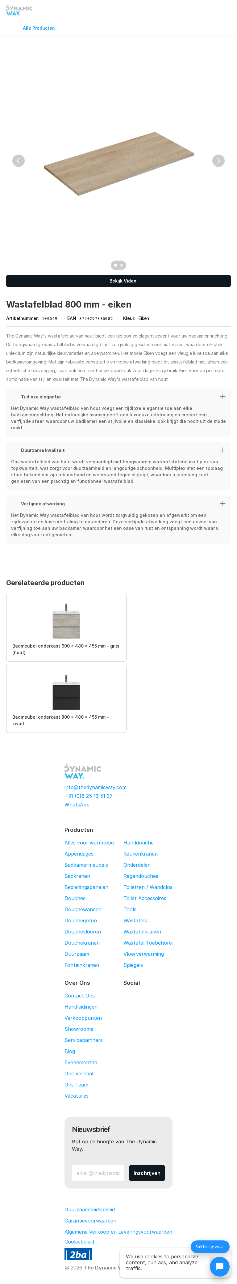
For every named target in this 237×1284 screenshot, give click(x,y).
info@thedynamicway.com (95, 787)
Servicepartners (83, 1040)
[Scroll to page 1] (114, 265)
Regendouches (140, 876)
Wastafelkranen (142, 932)
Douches (74, 898)
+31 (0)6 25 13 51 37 (88, 796)
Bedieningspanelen (86, 887)
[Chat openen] (220, 1267)
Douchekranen (82, 943)
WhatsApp (76, 804)
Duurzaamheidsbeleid (89, 1209)
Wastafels (135, 920)
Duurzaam (76, 954)
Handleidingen (81, 1007)
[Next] (218, 161)
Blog (69, 1051)
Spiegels (133, 965)
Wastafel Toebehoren (149, 943)
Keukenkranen (140, 854)
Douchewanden (83, 909)
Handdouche (138, 843)
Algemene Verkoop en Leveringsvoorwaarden (118, 1232)
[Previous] (18, 161)
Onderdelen (137, 865)
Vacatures (76, 1096)
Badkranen (77, 876)
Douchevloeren (82, 932)
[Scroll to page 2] (122, 265)
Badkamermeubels (86, 865)
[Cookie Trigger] (79, 1241)
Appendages (79, 854)
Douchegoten (80, 920)
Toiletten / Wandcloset (150, 887)
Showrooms (78, 1029)
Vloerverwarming (143, 954)
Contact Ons (79, 996)
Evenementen (80, 1062)
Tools (129, 909)
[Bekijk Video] (118, 281)
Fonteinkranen (81, 965)
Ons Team (76, 1085)
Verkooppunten (83, 1018)
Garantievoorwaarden (90, 1221)
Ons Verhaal (78, 1073)
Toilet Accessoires (144, 898)
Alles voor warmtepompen (95, 843)
